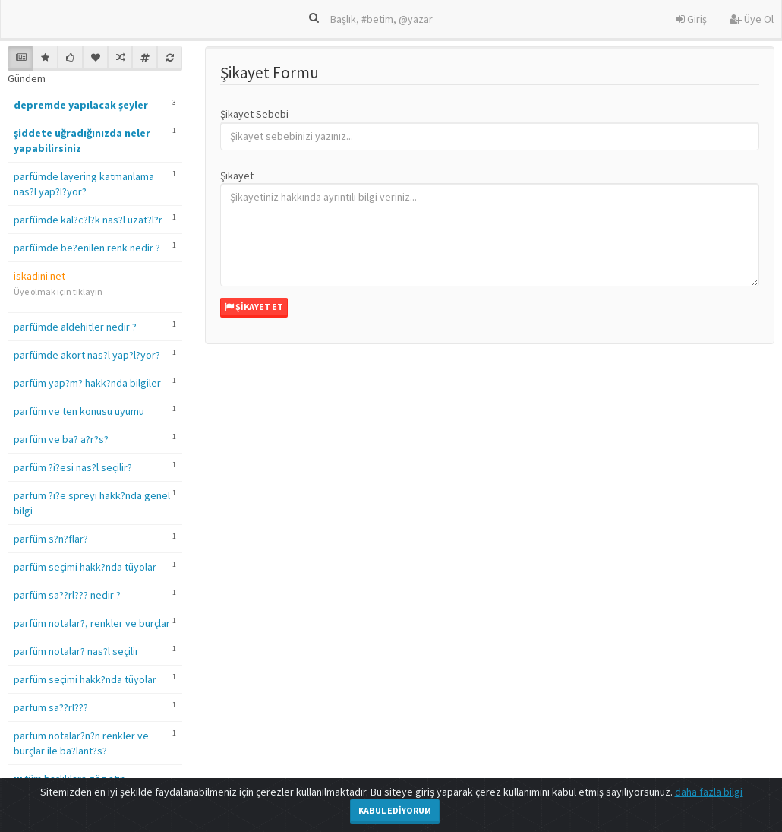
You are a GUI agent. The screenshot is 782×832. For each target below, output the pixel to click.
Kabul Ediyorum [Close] (394, 810)
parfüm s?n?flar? (51, 539)
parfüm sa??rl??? (51, 707)
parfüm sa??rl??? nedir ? (67, 595)
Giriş (691, 19)
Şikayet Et (254, 306)
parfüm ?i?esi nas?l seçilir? (73, 467)
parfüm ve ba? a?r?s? (61, 439)
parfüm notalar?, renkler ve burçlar (92, 623)
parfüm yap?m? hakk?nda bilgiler (87, 383)
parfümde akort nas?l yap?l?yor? (87, 355)
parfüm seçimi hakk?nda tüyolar (85, 567)
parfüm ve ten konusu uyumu (79, 411)
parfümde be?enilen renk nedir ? (87, 248)
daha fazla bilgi (709, 792)
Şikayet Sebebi (254, 114)
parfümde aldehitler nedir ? (75, 327)
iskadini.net (39, 276)
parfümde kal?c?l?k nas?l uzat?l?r (88, 219)
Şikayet (237, 175)
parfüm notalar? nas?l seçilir (76, 651)
